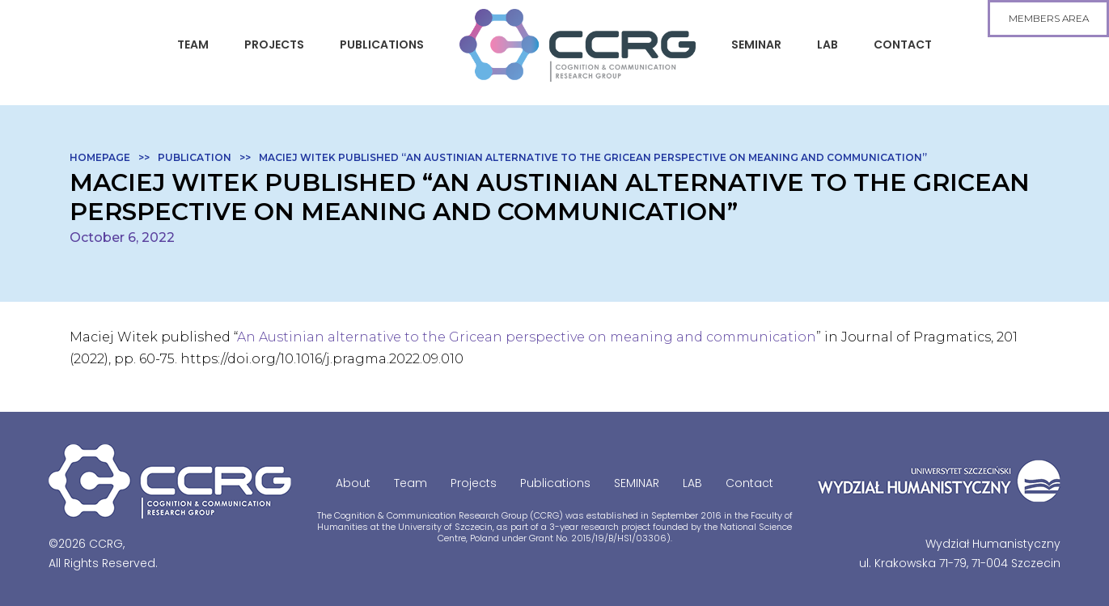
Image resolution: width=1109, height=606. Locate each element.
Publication (194, 157)
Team (193, 44)
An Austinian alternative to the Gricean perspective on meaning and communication (526, 337)
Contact (903, 44)
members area (1049, 18)
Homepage (100, 157)
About (353, 483)
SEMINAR (756, 44)
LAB (827, 44)
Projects (274, 44)
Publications (382, 44)
